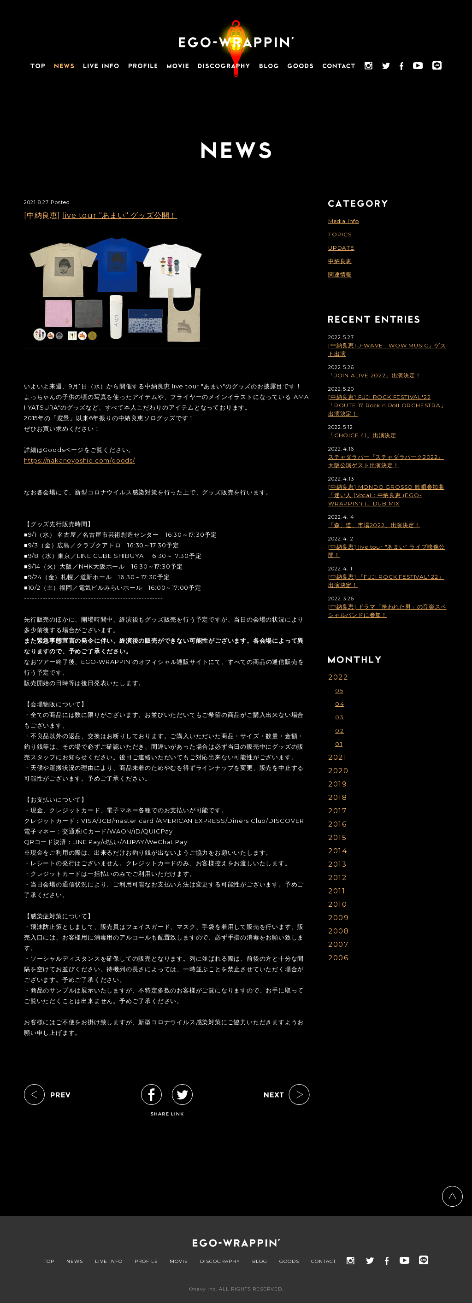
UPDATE (341, 247)
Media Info (343, 220)
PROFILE (146, 1261)
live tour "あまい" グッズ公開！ (120, 215)
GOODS (289, 1261)
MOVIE (179, 1261)
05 (339, 690)
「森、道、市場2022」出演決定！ (374, 525)
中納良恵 (340, 261)
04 (339, 703)
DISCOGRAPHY (220, 1261)
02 (339, 730)
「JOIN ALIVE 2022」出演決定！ (374, 375)
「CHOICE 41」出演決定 (362, 435)
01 (338, 743)
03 (339, 717)
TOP (49, 1261)
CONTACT (323, 1261)
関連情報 (340, 274)
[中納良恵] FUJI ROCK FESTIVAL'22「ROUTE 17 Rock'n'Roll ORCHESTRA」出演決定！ (387, 405)
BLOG (259, 1261)
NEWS (74, 1261)
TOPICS (340, 234)
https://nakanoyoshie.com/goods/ (79, 460)
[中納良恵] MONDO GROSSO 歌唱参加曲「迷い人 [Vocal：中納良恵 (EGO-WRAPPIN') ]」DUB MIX (386, 495)
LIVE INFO (109, 1261)
